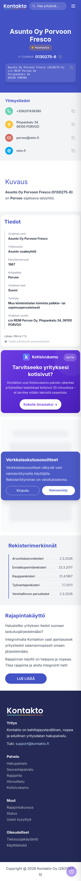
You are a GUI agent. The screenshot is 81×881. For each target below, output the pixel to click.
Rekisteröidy (58, 490)
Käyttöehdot (17, 845)
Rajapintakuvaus (20, 807)
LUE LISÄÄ (26, 678)
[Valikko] (73, 6)
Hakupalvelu (17, 763)
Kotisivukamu (18, 787)
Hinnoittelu (15, 781)
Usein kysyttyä (19, 819)
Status (12, 813)
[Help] (71, 871)
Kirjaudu (23, 490)
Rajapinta (14, 775)
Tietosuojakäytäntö (22, 839)
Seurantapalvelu (20, 769)
